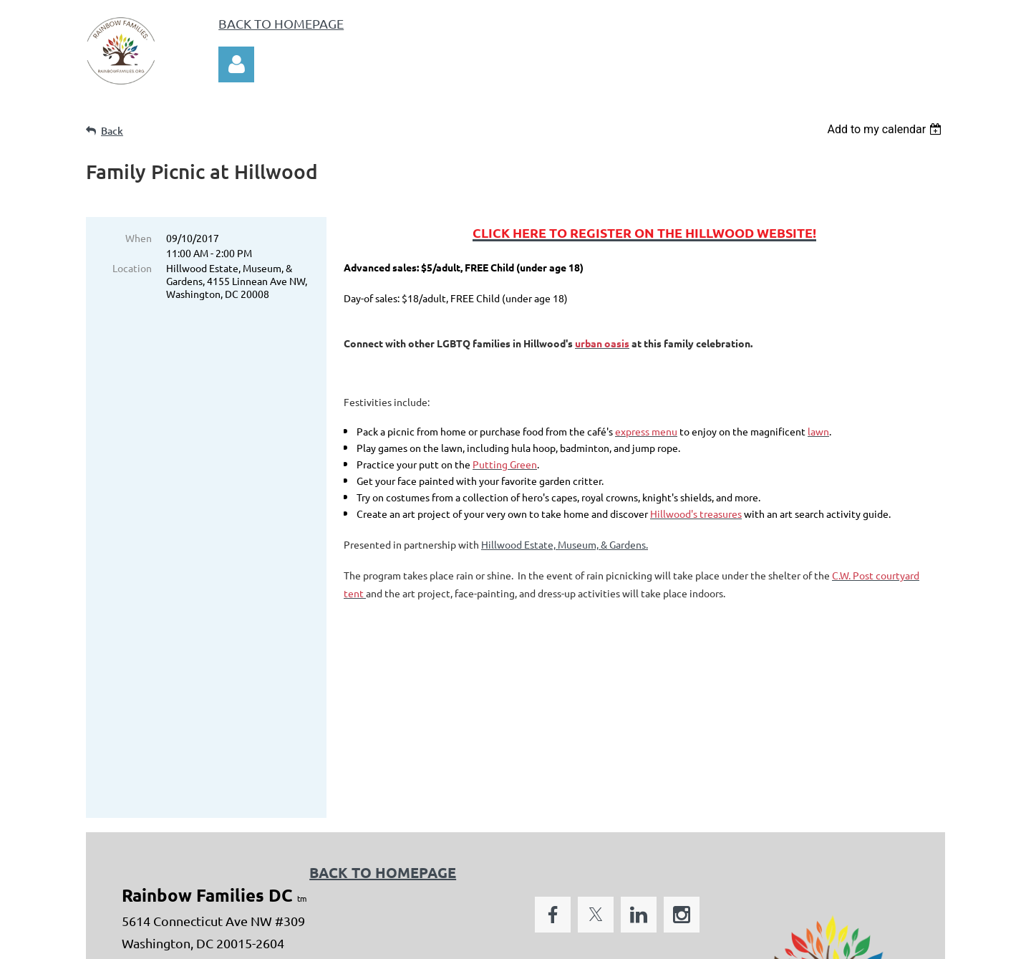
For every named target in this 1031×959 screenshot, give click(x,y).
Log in (236, 64)
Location (132, 267)
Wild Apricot (774, 940)
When (138, 237)
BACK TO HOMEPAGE (281, 23)
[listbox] (886, 129)
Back (112, 131)
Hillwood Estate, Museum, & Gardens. (564, 544)
